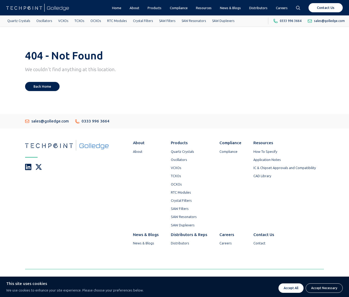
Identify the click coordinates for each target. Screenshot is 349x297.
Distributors (258, 8)
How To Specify (265, 152)
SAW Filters (167, 21)
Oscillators (44, 21)
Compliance (179, 8)
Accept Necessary (324, 288)
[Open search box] (298, 7)
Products (154, 8)
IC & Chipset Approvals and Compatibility (284, 168)
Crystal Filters (143, 21)
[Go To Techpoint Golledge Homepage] (37, 8)
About (134, 8)
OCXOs (95, 21)
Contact (259, 243)
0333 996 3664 (92, 121)
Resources (204, 8)
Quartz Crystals (18, 21)
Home (116, 8)
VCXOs (63, 21)
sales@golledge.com (47, 121)
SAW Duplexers (223, 21)
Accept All (291, 288)
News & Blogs (230, 8)
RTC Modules (117, 21)
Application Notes (267, 160)
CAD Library (262, 176)
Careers (282, 8)
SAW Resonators (194, 21)
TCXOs (79, 21)
